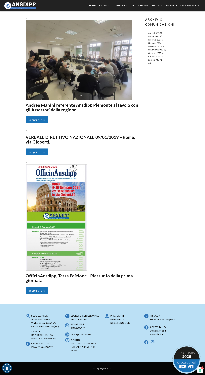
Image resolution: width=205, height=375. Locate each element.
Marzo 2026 (153, 36)
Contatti (171, 5)
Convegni (143, 5)
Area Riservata (189, 5)
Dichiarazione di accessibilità (158, 332)
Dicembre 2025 (155, 46)
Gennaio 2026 (154, 43)
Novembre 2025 (155, 49)
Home (92, 5)
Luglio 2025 (153, 60)
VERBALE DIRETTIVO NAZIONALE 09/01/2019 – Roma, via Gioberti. (80, 139)
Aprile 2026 (153, 33)
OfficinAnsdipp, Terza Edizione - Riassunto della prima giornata (79, 278)
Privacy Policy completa (162, 319)
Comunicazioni (124, 5)
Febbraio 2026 (155, 40)
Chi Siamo (105, 5)
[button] (7, 368)
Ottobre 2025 (154, 53)
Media (157, 5)
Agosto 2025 (154, 56)
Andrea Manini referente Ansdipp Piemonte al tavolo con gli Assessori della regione (82, 107)
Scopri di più (36, 119)
